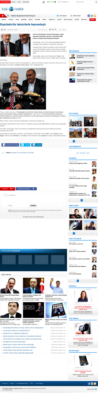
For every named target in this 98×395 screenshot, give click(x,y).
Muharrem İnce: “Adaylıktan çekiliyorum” (15, 333)
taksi (19, 152)
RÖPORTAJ (72, 286)
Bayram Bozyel (80, 186)
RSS (31, 383)
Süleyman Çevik (80, 162)
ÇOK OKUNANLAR (75, 146)
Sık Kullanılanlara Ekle (22, 383)
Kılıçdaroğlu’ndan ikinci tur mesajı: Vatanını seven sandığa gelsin (23, 328)
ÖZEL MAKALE (74, 318)
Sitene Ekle (26, 2)
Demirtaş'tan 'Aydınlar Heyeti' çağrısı (85, 74)
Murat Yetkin (80, 243)
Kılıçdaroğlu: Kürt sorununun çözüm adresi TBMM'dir (19, 347)
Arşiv (19, 2)
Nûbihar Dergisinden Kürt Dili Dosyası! (23, 16)
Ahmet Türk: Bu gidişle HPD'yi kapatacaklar (85, 68)
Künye (13, 2)
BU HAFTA (82, 153)
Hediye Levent (80, 265)
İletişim (12, 383)
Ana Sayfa (4, 383)
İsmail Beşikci (80, 273)
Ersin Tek (80, 170)
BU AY (87, 153)
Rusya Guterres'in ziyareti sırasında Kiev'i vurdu (84, 80)
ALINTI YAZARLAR (75, 239)
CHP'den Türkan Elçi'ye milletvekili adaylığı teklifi (18, 353)
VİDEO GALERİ (73, 206)
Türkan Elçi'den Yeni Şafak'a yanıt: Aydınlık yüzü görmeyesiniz (22, 339)
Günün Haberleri (5, 2)
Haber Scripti (90, 389)
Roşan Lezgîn (80, 177)
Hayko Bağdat (80, 250)
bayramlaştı (24, 152)
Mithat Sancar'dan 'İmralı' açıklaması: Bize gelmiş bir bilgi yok (22, 336)
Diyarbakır (14, 152)
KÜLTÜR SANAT (74, 351)
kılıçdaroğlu (31, 152)
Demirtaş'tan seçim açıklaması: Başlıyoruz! (86, 56)
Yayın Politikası (39, 383)
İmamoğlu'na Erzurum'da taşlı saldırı (14, 342)
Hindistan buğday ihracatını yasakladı (85, 62)
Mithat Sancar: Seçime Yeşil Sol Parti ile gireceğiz (18, 344)
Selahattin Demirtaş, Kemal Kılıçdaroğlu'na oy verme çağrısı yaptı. (11, 322)
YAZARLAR (72, 158)
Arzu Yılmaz (80, 258)
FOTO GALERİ (73, 113)
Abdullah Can (80, 193)
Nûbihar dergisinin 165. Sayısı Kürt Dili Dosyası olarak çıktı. (83, 373)
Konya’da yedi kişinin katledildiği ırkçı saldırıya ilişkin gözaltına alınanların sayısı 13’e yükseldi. (83, 342)
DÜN (78, 153)
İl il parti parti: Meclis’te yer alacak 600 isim (16, 330)
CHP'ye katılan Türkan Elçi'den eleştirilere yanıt (17, 350)
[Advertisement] (33, 172)
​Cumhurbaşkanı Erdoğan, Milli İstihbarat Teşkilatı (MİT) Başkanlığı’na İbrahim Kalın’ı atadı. (11, 297)
